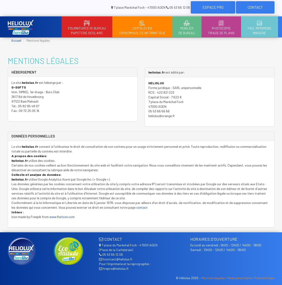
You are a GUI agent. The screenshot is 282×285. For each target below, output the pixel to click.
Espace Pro (212, 7)
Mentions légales (213, 278)
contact (142, 207)
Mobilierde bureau (187, 27)
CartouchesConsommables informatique (142, 27)
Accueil (16, 40)
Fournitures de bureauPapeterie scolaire (87, 27)
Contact (255, 7)
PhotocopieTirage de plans (221, 27)
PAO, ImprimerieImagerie (259, 27)
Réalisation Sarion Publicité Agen (251, 278)
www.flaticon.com (62, 217)
